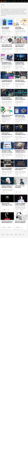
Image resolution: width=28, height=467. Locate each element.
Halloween (11, 233)
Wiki (20, 1)
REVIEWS (4, 49)
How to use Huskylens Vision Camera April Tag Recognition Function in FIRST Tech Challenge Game (7, 168)
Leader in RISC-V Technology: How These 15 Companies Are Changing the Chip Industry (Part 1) (20, 132)
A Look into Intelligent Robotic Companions (20, 203)
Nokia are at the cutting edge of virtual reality (7, 203)
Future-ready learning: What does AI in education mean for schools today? (20, 168)
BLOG (2, 5)
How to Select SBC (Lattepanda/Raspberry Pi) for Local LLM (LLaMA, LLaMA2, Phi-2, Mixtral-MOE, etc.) (7, 97)
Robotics (21, 208)
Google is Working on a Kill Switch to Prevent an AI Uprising (7, 185)
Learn (26, 1)
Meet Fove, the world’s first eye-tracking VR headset (20, 220)
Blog (23, 1)
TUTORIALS (4, 32)
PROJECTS (4, 208)
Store (9, 1)
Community (13, 1)
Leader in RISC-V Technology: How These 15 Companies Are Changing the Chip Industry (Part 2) (7, 132)
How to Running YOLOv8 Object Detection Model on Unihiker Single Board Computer (7, 27)
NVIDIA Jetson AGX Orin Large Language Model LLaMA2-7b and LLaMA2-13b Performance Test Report (20, 115)
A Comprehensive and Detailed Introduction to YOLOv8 (7, 79)
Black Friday (3, 233)
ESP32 (24, 67)
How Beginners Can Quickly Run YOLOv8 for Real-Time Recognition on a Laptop (7, 62)
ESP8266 (19, 233)
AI (20, 32)
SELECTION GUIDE (6, 102)
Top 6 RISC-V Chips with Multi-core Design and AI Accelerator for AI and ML (7, 150)
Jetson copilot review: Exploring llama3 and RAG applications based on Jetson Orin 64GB (7, 44)
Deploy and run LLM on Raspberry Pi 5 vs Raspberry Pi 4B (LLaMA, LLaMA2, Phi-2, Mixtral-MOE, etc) (7, 115)
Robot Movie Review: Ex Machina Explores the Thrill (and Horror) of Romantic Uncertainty (7, 220)
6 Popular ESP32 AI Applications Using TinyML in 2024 (19, 62)
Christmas (7, 233)
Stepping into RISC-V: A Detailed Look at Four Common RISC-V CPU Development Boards (20, 150)
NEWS (17, 32)
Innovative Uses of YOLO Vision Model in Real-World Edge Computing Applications (20, 79)
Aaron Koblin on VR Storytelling (19, 185)
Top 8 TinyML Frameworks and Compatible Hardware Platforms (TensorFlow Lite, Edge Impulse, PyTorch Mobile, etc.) (20, 27)
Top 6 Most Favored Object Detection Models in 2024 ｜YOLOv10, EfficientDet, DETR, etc (20, 44)
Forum (17, 1)
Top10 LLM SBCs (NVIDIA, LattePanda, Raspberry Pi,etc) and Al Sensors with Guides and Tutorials (20, 97)
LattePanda (15, 233)
